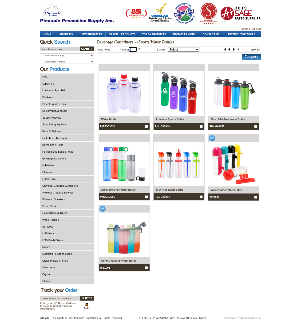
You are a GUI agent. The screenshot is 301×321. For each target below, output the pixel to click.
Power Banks (50, 206)
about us (66, 34)
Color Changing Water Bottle (118, 260)
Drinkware (48, 97)
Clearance (48, 172)
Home (47, 34)
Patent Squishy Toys (54, 104)
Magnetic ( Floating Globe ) (58, 253)
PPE (45, 76)
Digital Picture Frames (55, 260)
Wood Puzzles (50, 219)
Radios (46, 247)
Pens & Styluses (51, 131)
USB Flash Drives (52, 240)
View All (255, 49)
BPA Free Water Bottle (169, 189)
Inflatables (48, 165)
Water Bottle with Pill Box (226, 190)
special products (122, 34)
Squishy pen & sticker (54, 110)
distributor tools (242, 34)
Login (245, 28)
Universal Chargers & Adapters (60, 185)
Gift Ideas (47, 226)
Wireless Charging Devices (57, 192)
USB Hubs (48, 233)
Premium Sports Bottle (170, 119)
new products (91, 34)
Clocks (46, 281)
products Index (183, 34)
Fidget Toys (48, 179)
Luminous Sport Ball (53, 90)
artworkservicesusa (250, 318)
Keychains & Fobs (52, 144)
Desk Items (48, 267)
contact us (211, 34)
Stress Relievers (51, 117)
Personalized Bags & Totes (57, 151)
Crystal (46, 274)
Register (256, 28)
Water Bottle (108, 119)
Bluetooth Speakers (53, 199)
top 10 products (154, 34)
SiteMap (44, 318)
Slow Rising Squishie (54, 124)
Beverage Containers (54, 158)
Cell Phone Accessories (56, 138)
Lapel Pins (48, 83)
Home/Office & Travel (54, 213)
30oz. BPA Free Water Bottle (228, 119)
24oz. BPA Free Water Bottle (118, 189)
